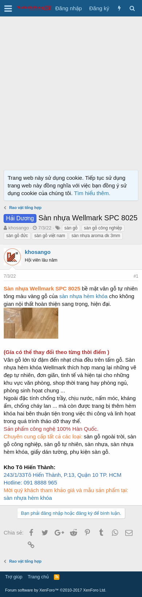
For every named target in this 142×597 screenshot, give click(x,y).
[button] (8, 8)
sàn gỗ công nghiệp (103, 228)
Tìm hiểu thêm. (92, 193)
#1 (136, 276)
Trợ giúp (13, 576)
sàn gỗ (71, 228)
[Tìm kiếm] (132, 8)
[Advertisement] (71, 91)
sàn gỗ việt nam (49, 235)
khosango (18, 228)
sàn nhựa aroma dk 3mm (95, 235)
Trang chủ (38, 576)
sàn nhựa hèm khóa (83, 296)
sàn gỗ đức (17, 235)
